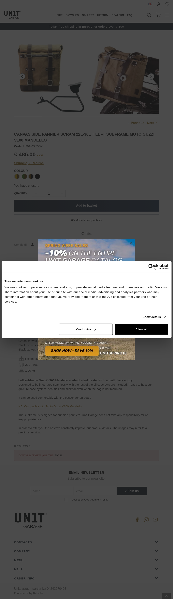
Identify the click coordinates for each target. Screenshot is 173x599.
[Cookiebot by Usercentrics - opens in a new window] (151, 267)
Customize (86, 329)
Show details (152, 316)
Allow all (141, 329)
